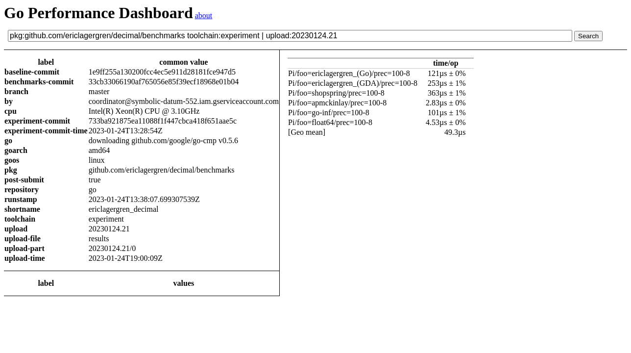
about (204, 15)
